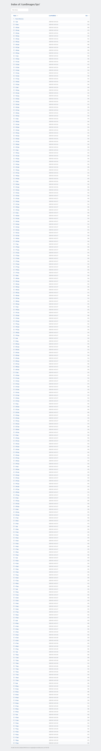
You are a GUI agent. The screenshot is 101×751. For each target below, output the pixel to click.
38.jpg (15, 552)
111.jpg (16, 61)
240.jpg (16, 469)
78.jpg (15, 677)
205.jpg (16, 358)
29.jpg (15, 523)
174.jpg (16, 258)
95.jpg (15, 731)
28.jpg (15, 520)
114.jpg (16, 70)
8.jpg (15, 683)
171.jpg (16, 249)
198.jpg (16, 332)
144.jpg (16, 164)
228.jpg (16, 429)
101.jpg (16, 30)
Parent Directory (18, 18)
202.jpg (16, 349)
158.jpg (16, 207)
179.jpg (16, 272)
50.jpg (15, 592)
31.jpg (15, 532)
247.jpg (16, 489)
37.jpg (15, 549)
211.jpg (16, 378)
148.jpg (16, 175)
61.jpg (15, 626)
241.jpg (16, 472)
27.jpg (15, 517)
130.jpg (16, 121)
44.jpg (15, 572)
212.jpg (16, 381)
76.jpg (15, 671)
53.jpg (15, 600)
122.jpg (16, 95)
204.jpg (16, 355)
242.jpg (16, 475)
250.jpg (16, 500)
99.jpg (15, 743)
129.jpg (16, 115)
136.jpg (16, 138)
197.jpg (16, 329)
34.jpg (15, 540)
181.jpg (16, 281)
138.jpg (16, 144)
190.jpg (16, 309)
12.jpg (15, 87)
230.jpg (16, 438)
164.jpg (16, 227)
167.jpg (16, 235)
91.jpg (15, 720)
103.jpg (16, 36)
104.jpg (16, 38)
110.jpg (16, 58)
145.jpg (16, 167)
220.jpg (16, 406)
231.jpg (16, 440)
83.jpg (15, 694)
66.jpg (15, 640)
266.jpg (16, 515)
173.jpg (16, 255)
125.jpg (16, 104)
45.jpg (15, 575)
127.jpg (16, 110)
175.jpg (16, 261)
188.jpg (16, 301)
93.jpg (15, 726)
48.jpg (15, 583)
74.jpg (15, 666)
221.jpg (16, 409)
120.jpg (16, 90)
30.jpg (15, 529)
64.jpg (15, 634)
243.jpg (16, 478)
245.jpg (16, 483)
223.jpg (16, 415)
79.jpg (15, 680)
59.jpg (15, 617)
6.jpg (15, 620)
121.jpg (16, 93)
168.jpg (16, 238)
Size (87, 15)
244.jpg (16, 480)
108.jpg (16, 50)
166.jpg (16, 232)
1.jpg (15, 21)
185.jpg (16, 292)
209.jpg (16, 369)
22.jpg (15, 403)
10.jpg (15, 24)
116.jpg (16, 75)
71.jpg (15, 657)
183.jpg (16, 286)
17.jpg (15, 244)
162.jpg (16, 221)
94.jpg (15, 728)
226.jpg (16, 423)
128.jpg (16, 113)
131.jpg (16, 124)
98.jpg (15, 740)
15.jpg (15, 181)
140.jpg (16, 152)
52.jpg (15, 597)
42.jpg (15, 566)
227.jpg (16, 426)
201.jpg (16, 346)
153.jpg (16, 192)
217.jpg (16, 395)
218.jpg (16, 398)
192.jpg (16, 315)
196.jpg (16, 326)
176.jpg (16, 264)
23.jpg (15, 435)
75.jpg (15, 669)
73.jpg (15, 663)
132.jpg (16, 127)
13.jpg (15, 118)
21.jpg (15, 372)
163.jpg (16, 224)
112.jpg (16, 64)
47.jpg (15, 580)
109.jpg (16, 53)
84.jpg (15, 697)
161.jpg (16, 218)
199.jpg (16, 335)
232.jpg (16, 443)
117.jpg (16, 78)
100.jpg (16, 27)
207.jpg (16, 363)
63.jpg (15, 631)
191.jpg (16, 312)
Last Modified (52, 15)
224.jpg (16, 418)
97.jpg (15, 737)
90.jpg (15, 717)
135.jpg (16, 135)
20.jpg (15, 341)
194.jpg (16, 321)
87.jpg (15, 706)
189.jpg (16, 304)
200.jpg (16, 344)
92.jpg (15, 723)
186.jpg (16, 295)
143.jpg (16, 161)
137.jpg (16, 141)
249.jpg (16, 495)
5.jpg (15, 589)
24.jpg (15, 466)
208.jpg (16, 366)
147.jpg (16, 172)
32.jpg (15, 535)
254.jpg (16, 503)
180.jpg (16, 278)
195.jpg (16, 324)
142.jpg (16, 158)
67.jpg (15, 643)
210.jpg (16, 375)
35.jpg (15, 543)
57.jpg (15, 612)
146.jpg (16, 170)
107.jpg (16, 47)
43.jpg (15, 569)
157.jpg (16, 204)
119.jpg (16, 84)
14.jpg (15, 150)
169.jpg (16, 241)
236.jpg (16, 455)
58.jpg (15, 614)
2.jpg (15, 338)
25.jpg (15, 497)
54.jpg (15, 603)
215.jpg (16, 389)
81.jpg (15, 689)
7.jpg (15, 651)
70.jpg (15, 654)
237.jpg (16, 458)
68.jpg (15, 646)
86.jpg (15, 703)
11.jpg (15, 56)
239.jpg (16, 463)
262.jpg (16, 512)
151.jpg (16, 187)
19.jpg (15, 306)
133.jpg (16, 130)
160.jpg (16, 215)
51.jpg (15, 594)
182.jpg (16, 284)
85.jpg (15, 700)
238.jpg (16, 460)
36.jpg (15, 546)
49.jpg (15, 586)
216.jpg (16, 392)
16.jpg (15, 212)
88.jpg (15, 709)
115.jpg (16, 73)
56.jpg (15, 609)
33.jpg (15, 537)
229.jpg (16, 432)
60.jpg (15, 623)
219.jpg (16, 401)
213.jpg (16, 383)
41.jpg (15, 563)
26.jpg (15, 509)
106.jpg (16, 44)
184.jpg (16, 289)
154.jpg (16, 195)
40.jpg (15, 560)
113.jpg (16, 67)
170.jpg (16, 247)
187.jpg (16, 298)
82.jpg (15, 691)
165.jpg (16, 230)
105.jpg (16, 41)
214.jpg (16, 386)
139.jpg (16, 147)
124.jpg (16, 101)
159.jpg (16, 210)
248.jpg (16, 492)
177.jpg (16, 267)
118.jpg (16, 81)
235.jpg (16, 452)
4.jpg (15, 557)
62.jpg (15, 629)
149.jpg (16, 178)
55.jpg (15, 606)
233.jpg (16, 446)
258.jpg (16, 506)
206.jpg (16, 361)
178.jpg (16, 269)
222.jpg (16, 412)
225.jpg (16, 420)
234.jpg (16, 449)
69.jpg (15, 649)
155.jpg (16, 198)
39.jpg (15, 555)
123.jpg (16, 98)
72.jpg (15, 660)
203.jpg (16, 352)
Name (14, 15)
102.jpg (16, 33)
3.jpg (15, 526)
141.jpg (16, 155)
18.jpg (15, 275)
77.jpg (15, 674)
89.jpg (15, 711)
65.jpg (15, 637)
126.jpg (16, 107)
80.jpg (15, 686)
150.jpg (16, 184)
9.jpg (15, 714)
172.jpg (16, 252)
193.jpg (16, 318)
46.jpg (15, 577)
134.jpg (16, 133)
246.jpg (16, 486)
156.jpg (16, 201)
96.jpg (15, 734)
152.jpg (16, 190)
